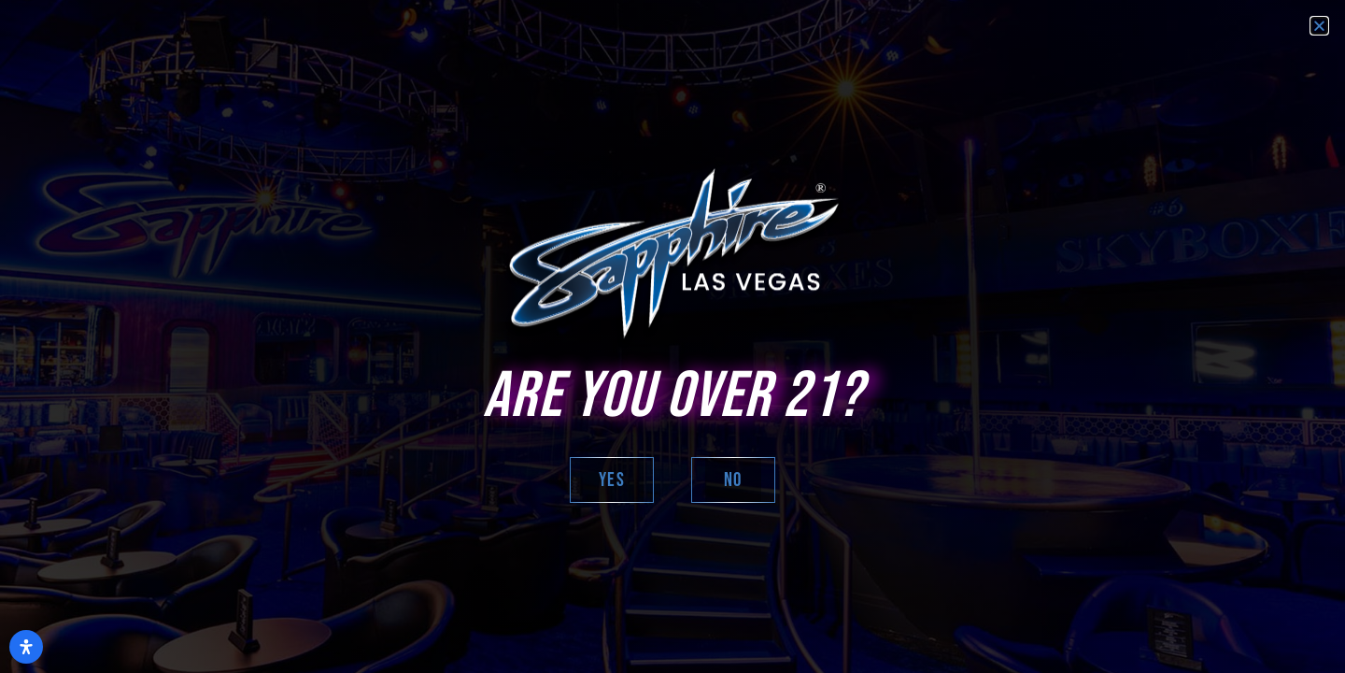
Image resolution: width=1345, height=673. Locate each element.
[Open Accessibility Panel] (26, 647)
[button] (1319, 26)
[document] (672, 336)
